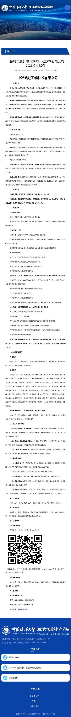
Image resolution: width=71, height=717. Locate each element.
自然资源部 (34, 696)
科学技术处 (34, 706)
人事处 (34, 701)
